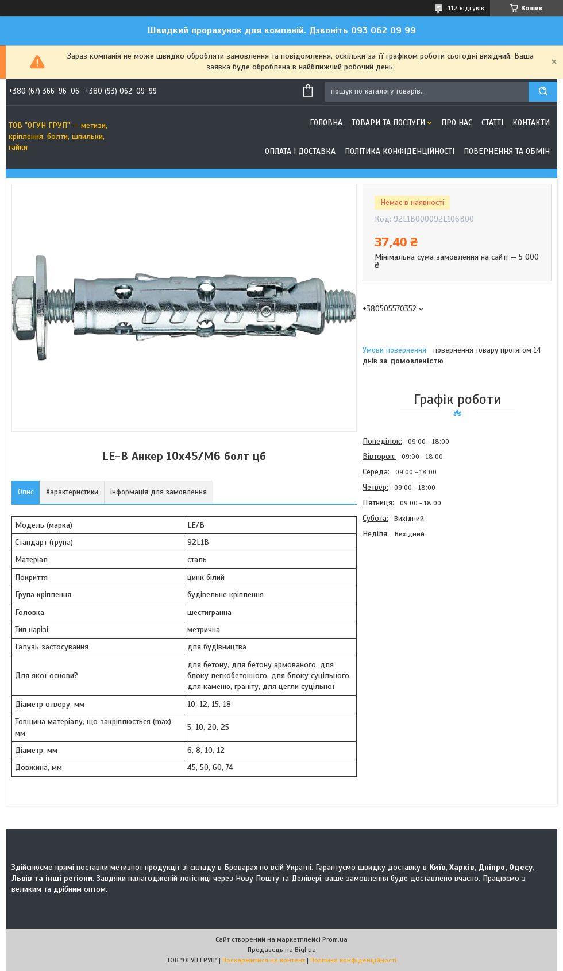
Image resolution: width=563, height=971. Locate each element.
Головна (326, 122)
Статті (492, 122)
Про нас (456, 122)
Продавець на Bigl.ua (282, 950)
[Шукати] (543, 92)
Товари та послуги (388, 122)
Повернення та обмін (507, 151)
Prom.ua (335, 939)
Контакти (531, 122)
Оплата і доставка (300, 151)
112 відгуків (466, 8)
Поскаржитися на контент (263, 960)
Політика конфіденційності (399, 151)
